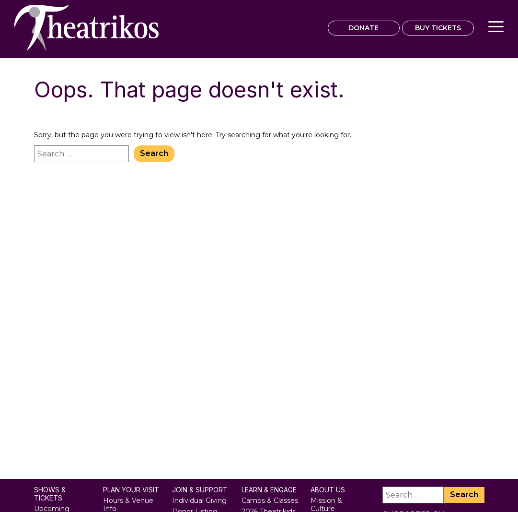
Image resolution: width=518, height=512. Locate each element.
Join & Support (200, 490)
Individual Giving (199, 500)
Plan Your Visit (131, 490)
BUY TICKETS (438, 28)
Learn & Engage (269, 490)
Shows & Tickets (50, 494)
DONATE (363, 28)
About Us (328, 490)
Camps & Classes (270, 500)
